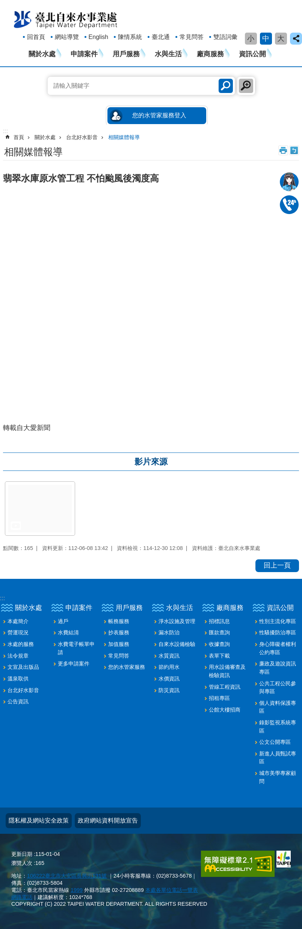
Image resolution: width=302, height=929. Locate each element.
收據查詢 (219, 644)
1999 (77, 890)
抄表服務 (118, 632)
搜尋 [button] (226, 86)
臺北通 (161, 37)
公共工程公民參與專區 (277, 687)
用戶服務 (126, 54)
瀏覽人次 (21, 863)
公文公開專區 (275, 742)
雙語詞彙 (225, 37)
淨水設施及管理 (177, 621)
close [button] (296, 39)
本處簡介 (18, 621)
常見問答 (192, 37)
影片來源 (151, 461)
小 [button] (250, 38)
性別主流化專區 (277, 621)
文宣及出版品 (23, 667)
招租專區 (219, 698)
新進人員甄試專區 (277, 758)
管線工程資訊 (224, 687)
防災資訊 (169, 690)
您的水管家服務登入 (159, 115)
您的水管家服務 (126, 667)
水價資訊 (169, 679)
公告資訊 (18, 701)
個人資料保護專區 (277, 707)
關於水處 (42, 54)
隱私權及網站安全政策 (39, 820)
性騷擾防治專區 (277, 632)
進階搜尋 (246, 86)
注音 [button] (294, 150)
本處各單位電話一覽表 (171, 890)
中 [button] (265, 38)
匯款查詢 (219, 632)
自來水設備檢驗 (177, 644)
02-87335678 (289, 204)
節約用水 (169, 667)
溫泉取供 (18, 679)
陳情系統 (130, 37)
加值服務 (118, 644)
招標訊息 (219, 621)
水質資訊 (169, 656)
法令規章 (18, 656)
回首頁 (36, 37)
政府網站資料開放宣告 (108, 820)
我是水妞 (289, 181)
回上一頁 (277, 565)
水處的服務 (21, 644)
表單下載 (219, 656)
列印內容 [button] (283, 150)
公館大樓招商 (224, 710)
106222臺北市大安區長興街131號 (67, 876)
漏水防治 (169, 632)
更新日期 (21, 854)
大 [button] (280, 38)
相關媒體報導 (124, 137)
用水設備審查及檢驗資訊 (227, 671)
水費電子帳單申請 (76, 648)
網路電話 (21, 897)
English (98, 37)
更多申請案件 (73, 664)
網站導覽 (67, 37)
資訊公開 (252, 54)
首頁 (19, 137)
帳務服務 (118, 621)
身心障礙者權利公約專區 (277, 648)
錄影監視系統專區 (277, 726)
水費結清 (68, 632)
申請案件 (84, 54)
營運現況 (18, 632)
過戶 (63, 621)
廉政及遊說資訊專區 (277, 668)
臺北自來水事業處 (65, 19)
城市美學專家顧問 (277, 777)
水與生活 (168, 54)
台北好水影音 (82, 137)
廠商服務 (210, 54)
